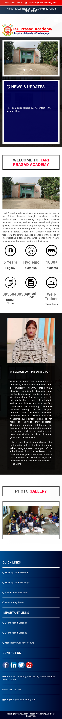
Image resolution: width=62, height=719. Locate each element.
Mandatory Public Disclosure (40, 10)
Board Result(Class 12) (15, 633)
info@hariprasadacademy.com (19, 699)
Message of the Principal (16, 582)
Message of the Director (15, 572)
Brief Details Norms (18, 9)
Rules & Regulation (13, 602)
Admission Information (15, 592)
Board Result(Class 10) (15, 623)
